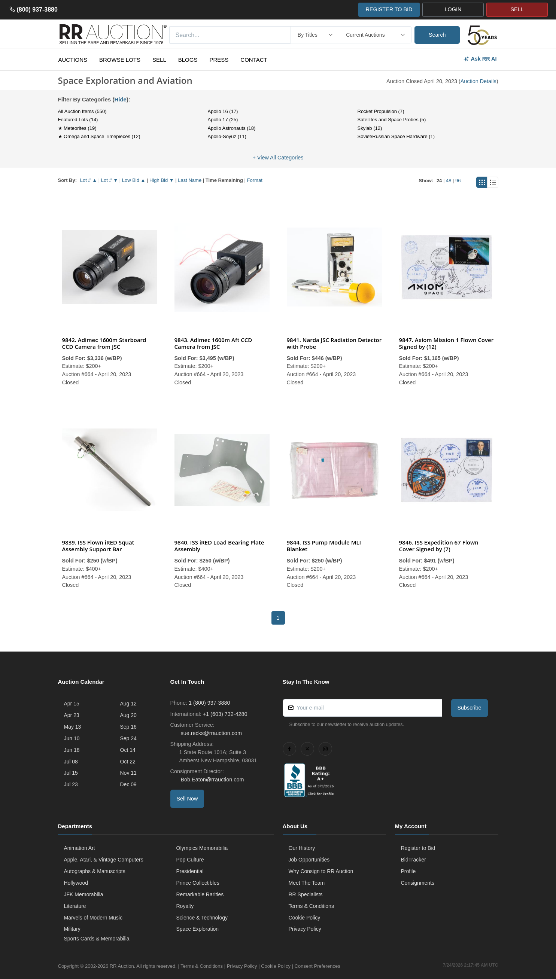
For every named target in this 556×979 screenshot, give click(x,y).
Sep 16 (128, 727)
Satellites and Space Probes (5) (392, 119)
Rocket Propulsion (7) (381, 111)
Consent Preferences (317, 966)
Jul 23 (71, 784)
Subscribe (469, 708)
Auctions (73, 60)
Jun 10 (72, 738)
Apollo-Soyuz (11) (227, 136)
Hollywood (76, 883)
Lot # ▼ (109, 180)
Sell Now (187, 799)
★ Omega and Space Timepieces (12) (99, 136)
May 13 (72, 727)
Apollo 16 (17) (223, 111)
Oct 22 (128, 762)
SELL (516, 9)
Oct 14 (128, 750)
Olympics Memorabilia (202, 848)
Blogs (188, 60)
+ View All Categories (277, 158)
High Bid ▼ (161, 180)
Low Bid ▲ (134, 180)
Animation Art (79, 848)
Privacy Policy (305, 929)
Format (254, 180)
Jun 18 (72, 750)
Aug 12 (128, 704)
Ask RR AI (479, 59)
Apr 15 (71, 704)
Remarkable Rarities (200, 894)
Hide (120, 99)
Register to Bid (418, 848)
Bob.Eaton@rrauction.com (211, 780)
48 (448, 180)
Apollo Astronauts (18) (232, 128)
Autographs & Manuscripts (94, 871)
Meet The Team (307, 883)
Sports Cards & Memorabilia (97, 939)
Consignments (418, 883)
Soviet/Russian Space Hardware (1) (396, 136)
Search (437, 35)
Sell (159, 60)
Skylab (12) (370, 128)
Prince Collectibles (197, 883)
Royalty (185, 906)
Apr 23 (71, 715)
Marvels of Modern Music (93, 918)
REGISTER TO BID (388, 9)
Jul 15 (71, 773)
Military (72, 929)
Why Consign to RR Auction (321, 871)
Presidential (190, 871)
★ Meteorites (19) (77, 128)
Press (218, 60)
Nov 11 (128, 773)
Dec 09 (128, 784)
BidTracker (413, 860)
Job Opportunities (309, 860)
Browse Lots (119, 60)
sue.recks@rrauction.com (210, 733)
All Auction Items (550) (82, 111)
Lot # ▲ (88, 180)
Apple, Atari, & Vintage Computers (103, 860)
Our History (302, 848)
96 (458, 180)
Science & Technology (202, 918)
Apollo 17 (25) (223, 119)
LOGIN (453, 9)
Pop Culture (190, 860)
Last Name (189, 180)
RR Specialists (306, 894)
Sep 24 (128, 738)
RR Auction (122, 966)
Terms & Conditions (311, 906)
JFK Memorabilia (83, 894)
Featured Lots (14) (78, 119)
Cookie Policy (304, 918)
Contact (253, 60)
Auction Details (478, 81)
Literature (75, 906)
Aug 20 (128, 715)
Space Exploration (197, 929)
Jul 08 (71, 762)
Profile (408, 871)
